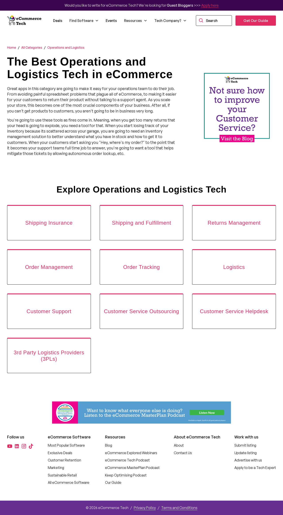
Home (11, 47)
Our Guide (113, 482)
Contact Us (183, 453)
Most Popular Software (66, 445)
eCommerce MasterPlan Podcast (132, 467)
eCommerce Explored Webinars (131, 453)
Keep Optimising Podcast (126, 475)
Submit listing (245, 445)
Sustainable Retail (62, 475)
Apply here (210, 5)
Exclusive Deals (60, 453)
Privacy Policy (145, 507)
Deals (57, 20)
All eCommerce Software (68, 482)
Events (111, 20)
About (179, 445)
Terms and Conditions (179, 507)
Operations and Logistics (65, 47)
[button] (84, 20)
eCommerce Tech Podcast (127, 460)
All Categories (31, 47)
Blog (108, 445)
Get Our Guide (255, 20)
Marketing (56, 467)
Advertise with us (248, 460)
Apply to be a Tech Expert (255, 467)
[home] (24, 20)
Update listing (245, 453)
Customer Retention (64, 460)
